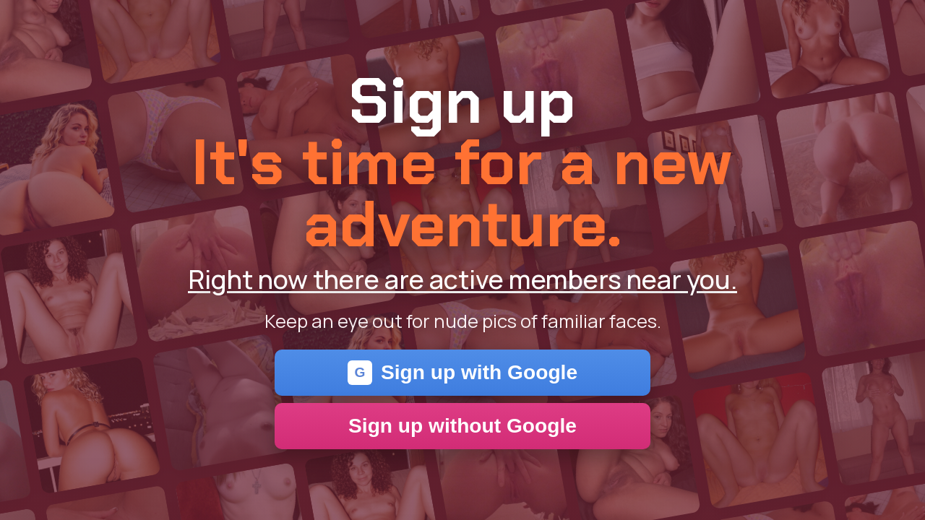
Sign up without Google (462, 426)
